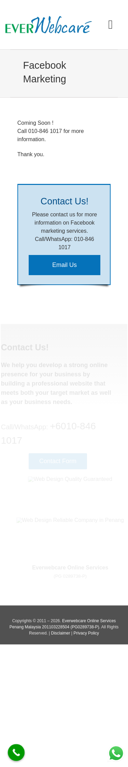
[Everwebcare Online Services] (48, 18)
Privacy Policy (86, 634)
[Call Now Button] (16, 752)
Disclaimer (60, 634)
